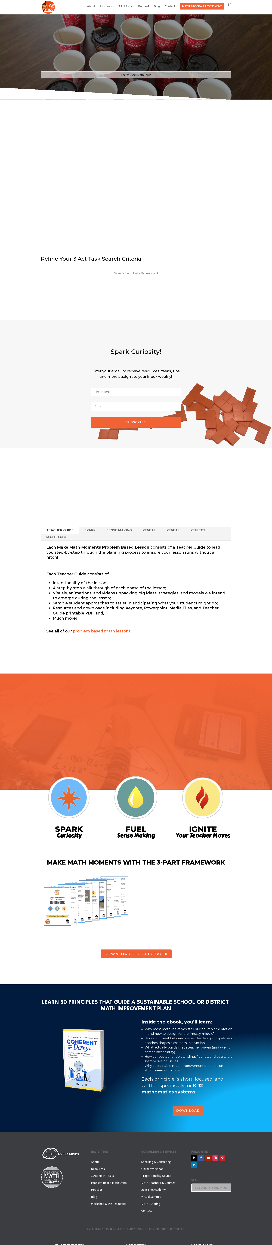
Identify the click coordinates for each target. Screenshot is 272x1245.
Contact (170, 6)
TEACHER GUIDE (60, 530)
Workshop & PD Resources (108, 1204)
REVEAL (149, 530)
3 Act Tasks (126, 6)
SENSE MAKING (119, 530)
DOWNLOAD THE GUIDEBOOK (136, 954)
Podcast (143, 6)
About (91, 6)
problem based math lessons (102, 631)
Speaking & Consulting (156, 1162)
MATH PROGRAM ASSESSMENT (202, 6)
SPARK (90, 530)
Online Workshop (152, 1169)
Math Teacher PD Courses (158, 1183)
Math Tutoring (150, 1204)
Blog (157, 6)
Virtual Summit (151, 1197)
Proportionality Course (156, 1176)
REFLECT (197, 530)
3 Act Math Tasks (102, 1176)
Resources (107, 6)
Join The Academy (153, 1190)
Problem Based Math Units (109, 1183)
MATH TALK (56, 537)
